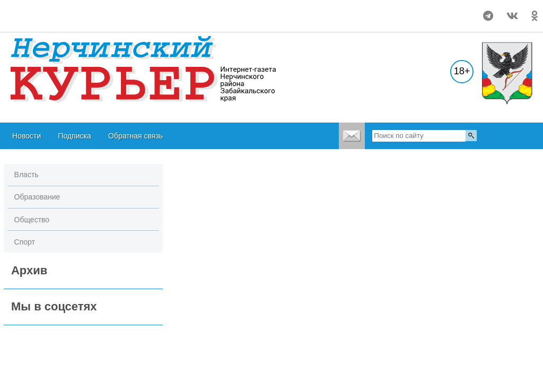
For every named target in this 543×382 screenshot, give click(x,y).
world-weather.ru (69, 20)
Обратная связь (135, 136)
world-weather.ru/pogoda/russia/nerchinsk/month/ (69, 11)
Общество (32, 219)
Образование (37, 197)
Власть (26, 174)
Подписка (74, 136)
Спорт (24, 242)
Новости (26, 136)
